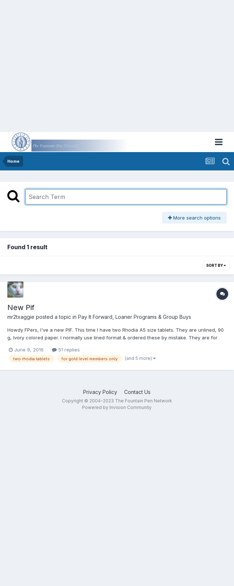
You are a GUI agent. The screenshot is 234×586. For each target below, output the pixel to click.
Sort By (216, 265)
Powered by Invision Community (117, 407)
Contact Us (137, 392)
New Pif (20, 307)
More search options (194, 218)
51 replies (66, 350)
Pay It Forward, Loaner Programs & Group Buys (134, 317)
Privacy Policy (100, 392)
